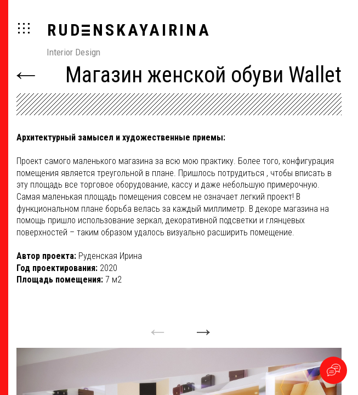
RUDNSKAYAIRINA (129, 30)
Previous (156, 326)
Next (202, 326)
